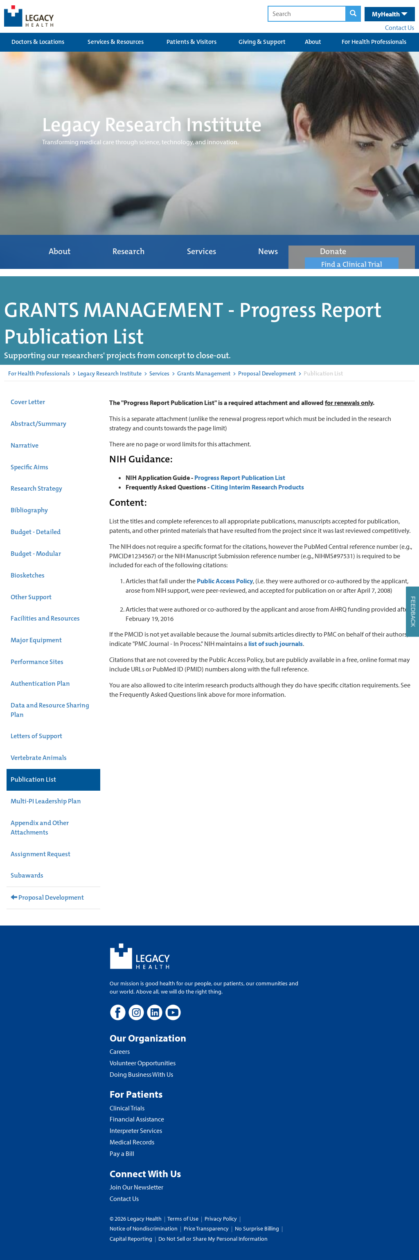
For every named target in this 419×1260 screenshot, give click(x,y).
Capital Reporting (131, 1238)
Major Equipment (36, 640)
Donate (333, 251)
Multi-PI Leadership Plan (46, 801)
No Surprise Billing (257, 1228)
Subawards (27, 875)
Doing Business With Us (141, 1074)
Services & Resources (116, 42)
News (268, 251)
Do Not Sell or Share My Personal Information (213, 1238)
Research (129, 251)
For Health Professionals (374, 42)
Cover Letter (28, 402)
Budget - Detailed (36, 532)
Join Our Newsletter (136, 1187)
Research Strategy (36, 488)
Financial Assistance (137, 1119)
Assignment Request (40, 854)
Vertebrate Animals (39, 757)
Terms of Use (183, 1218)
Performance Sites (37, 661)
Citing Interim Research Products (257, 487)
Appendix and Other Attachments (40, 828)
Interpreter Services (136, 1130)
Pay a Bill (122, 1153)
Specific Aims (29, 467)
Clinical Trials (127, 1108)
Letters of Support (36, 736)
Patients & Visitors (191, 42)
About (313, 42)
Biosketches (28, 575)
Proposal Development (267, 373)
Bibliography (29, 510)
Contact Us (399, 27)
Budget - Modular (36, 553)
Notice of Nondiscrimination (144, 1228)
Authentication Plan (40, 683)
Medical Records (132, 1142)
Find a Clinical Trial (351, 264)
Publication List (33, 779)
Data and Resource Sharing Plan (50, 710)
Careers (120, 1051)
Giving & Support (262, 42)
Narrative (24, 445)
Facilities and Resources (45, 618)
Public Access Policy (225, 581)
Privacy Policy (221, 1218)
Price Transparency (206, 1228)
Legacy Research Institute (110, 373)
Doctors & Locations (37, 42)
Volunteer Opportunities (143, 1063)
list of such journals (275, 643)
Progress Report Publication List (239, 477)
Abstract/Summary (38, 423)
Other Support (31, 597)
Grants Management (203, 373)
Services (201, 251)
